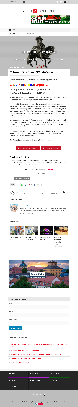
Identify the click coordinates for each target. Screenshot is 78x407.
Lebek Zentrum (18, 178)
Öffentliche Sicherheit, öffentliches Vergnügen (58, 240)
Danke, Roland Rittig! (16, 237)
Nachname (12, 312)
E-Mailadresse (13, 320)
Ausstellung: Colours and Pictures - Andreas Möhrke (25, 350)
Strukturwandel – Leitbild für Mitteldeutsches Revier (53, 193)
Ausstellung (45, 59)
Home (11, 67)
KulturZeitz (16, 67)
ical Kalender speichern (51, 148)
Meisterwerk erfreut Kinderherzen (31, 238)
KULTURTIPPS (18, 379)
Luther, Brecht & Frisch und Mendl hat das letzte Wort (24, 193)
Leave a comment (59, 59)
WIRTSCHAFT (39, 379)
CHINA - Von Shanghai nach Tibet (20, 363)
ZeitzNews (59, 373)
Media (59, 379)
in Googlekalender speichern (28, 148)
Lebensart (50, 59)
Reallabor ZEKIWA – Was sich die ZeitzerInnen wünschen (37, 33)
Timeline (18, 386)
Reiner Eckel (24, 205)
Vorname (11, 304)
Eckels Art (37, 402)
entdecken (39, 373)
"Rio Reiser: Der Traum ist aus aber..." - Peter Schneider (26, 359)
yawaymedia (50, 402)
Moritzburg (26, 178)
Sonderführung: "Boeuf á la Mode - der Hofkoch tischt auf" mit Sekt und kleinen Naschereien (36, 354)
